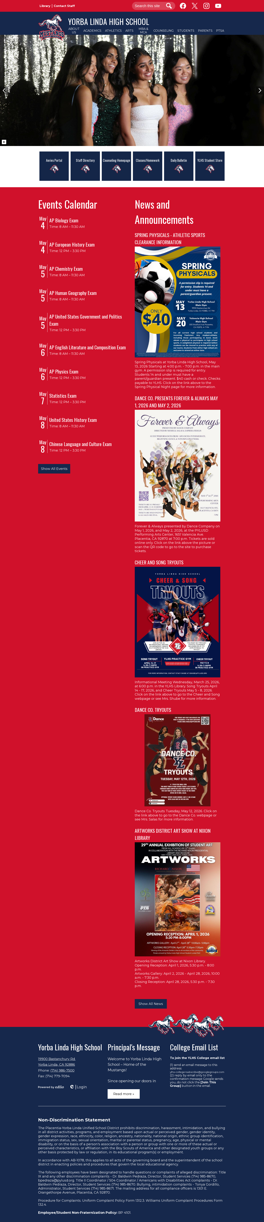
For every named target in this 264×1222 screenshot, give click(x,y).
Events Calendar (67, 204)
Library (45, 6)
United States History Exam (73, 419)
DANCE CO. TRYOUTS (153, 709)
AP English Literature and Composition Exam (87, 347)
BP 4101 (124, 1213)
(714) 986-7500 (62, 1070)
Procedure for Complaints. (59, 1201)
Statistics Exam (62, 395)
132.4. (42, 1205)
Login (78, 1087)
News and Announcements (164, 211)
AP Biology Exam (63, 220)
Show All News (151, 1004)
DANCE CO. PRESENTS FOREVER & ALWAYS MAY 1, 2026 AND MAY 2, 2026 (176, 402)
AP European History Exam (72, 244)
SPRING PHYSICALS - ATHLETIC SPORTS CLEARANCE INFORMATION (170, 238)
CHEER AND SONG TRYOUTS (159, 562)
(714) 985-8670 (203, 1176)
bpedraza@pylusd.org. (56, 1180)
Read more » (123, 1094)
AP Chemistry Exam (66, 268)
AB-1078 (77, 1160)
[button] (74, 30)
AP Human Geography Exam (73, 292)
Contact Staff (64, 6)
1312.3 (139, 1201)
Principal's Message (134, 1047)
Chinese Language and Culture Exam (80, 444)
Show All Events (54, 469)
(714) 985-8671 (102, 1188)
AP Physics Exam (63, 371)
